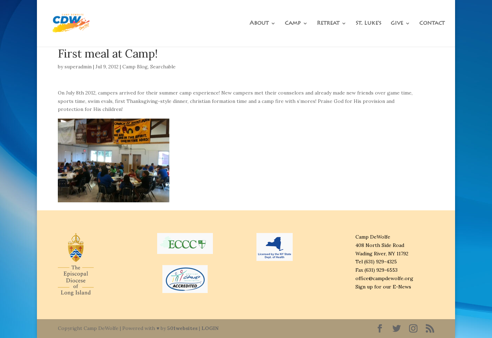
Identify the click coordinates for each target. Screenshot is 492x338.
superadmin (78, 66)
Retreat (328, 23)
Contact (432, 23)
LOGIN (209, 328)
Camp (293, 23)
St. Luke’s (368, 23)
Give (397, 23)
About (259, 23)
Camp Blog (135, 66)
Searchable (163, 66)
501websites (182, 328)
